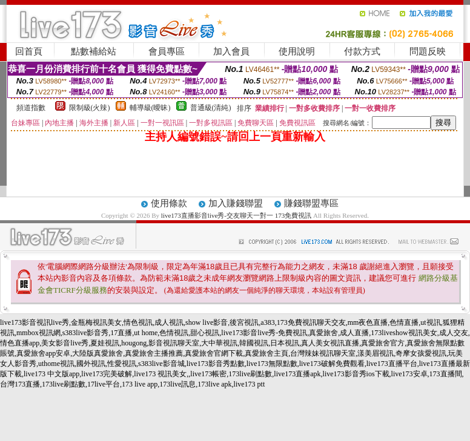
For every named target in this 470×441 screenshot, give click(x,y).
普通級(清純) (210, 107)
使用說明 (297, 51)
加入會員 (231, 51)
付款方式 (362, 51)
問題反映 (427, 51)
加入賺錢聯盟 (235, 203)
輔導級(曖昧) (150, 107)
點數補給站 (93, 51)
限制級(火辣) (89, 107)
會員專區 (166, 51)
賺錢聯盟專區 (311, 203)
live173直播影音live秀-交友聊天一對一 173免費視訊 (236, 215)
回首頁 (28, 51)
